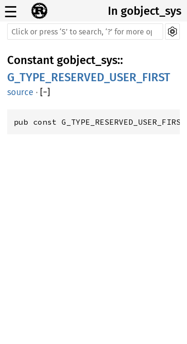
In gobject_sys (144, 11)
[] (45, 92)
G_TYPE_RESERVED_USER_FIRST (88, 77)
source (20, 92)
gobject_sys (87, 60)
